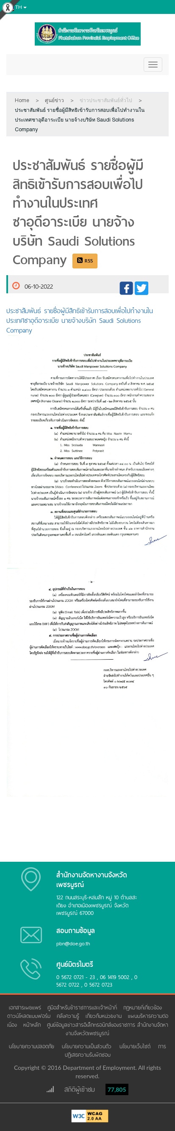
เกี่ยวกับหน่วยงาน (105, 1016)
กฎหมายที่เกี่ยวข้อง (143, 1007)
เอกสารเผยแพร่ (26, 1007)
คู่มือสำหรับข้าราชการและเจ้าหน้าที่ (83, 1007)
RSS (85, 261)
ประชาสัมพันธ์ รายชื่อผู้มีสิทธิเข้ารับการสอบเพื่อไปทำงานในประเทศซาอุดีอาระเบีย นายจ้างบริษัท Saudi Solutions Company (79, 320)
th (16, 7)
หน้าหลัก (33, 1024)
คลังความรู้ (69, 1016)
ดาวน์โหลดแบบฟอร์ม (30, 1016)
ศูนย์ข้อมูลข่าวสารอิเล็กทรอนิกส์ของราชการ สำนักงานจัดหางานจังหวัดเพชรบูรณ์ (107, 1029)
